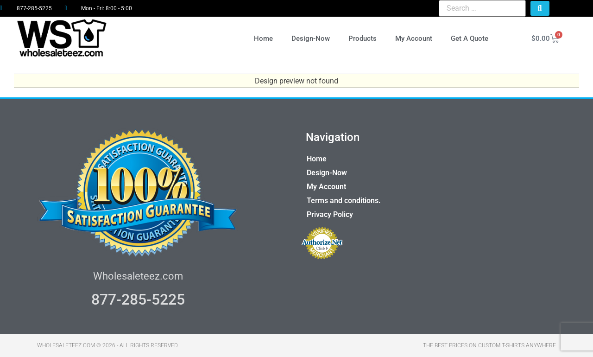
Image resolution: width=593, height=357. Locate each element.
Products (362, 38)
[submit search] (539, 8)
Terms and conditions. (344, 200)
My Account (413, 38)
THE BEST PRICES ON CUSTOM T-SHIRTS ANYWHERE (489, 345)
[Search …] (482, 8)
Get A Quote (469, 38)
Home (263, 38)
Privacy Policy (330, 214)
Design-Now (310, 38)
